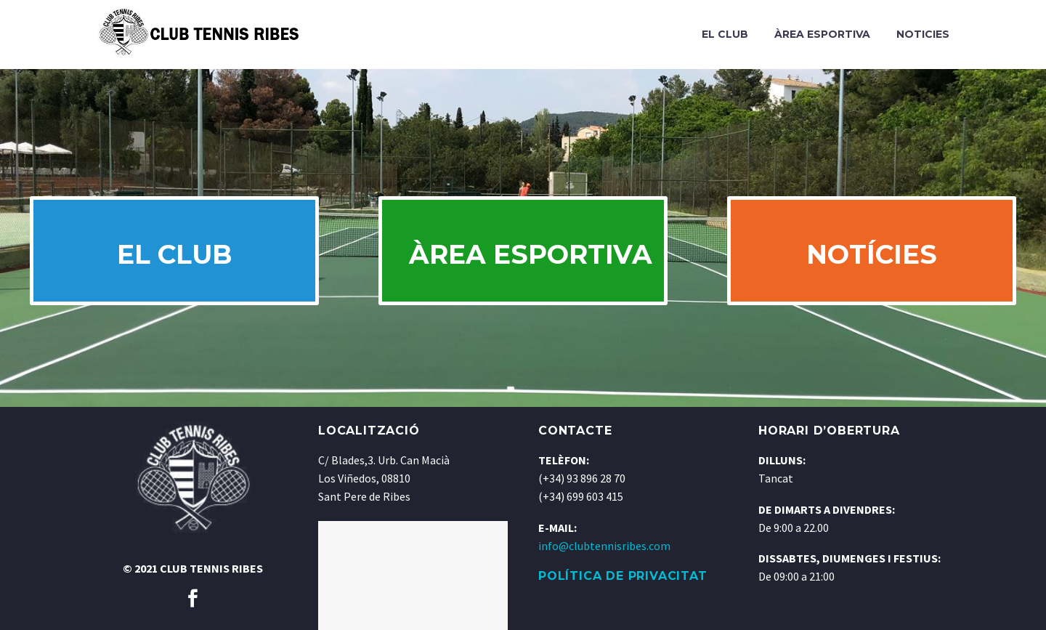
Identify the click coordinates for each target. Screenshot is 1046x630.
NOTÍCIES (871, 254)
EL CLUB (174, 254)
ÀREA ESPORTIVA (530, 254)
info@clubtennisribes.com (604, 545)
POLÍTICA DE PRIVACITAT (623, 576)
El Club (725, 34)
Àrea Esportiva (822, 34)
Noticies (922, 34)
